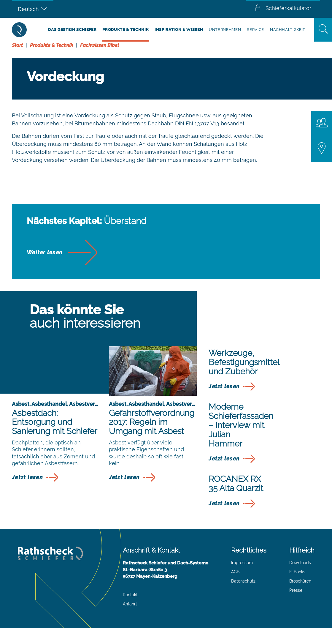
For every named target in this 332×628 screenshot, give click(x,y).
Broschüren (300, 581)
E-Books (297, 571)
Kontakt (130, 594)
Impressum (242, 562)
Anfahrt (130, 604)
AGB (235, 571)
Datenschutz (243, 581)
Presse (295, 590)
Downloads (300, 562)
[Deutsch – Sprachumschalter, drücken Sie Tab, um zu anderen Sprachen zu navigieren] (32, 9)
